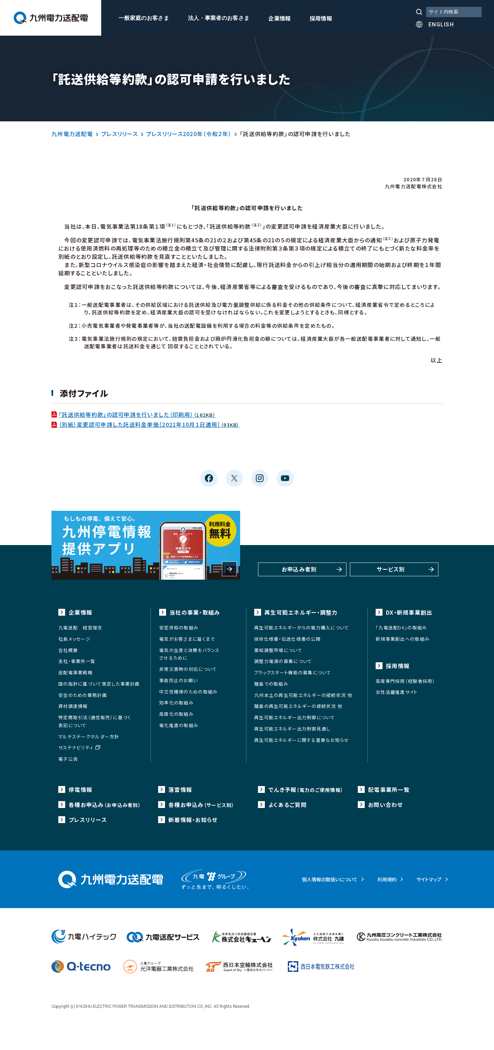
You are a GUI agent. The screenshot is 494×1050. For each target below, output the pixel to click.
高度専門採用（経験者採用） (405, 681)
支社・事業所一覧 (76, 661)
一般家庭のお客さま (144, 18)
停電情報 (80, 789)
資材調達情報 (73, 706)
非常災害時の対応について (188, 669)
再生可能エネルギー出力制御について (294, 717)
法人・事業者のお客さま (219, 18)
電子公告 (68, 759)
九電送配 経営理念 (80, 627)
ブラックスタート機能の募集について (292, 672)
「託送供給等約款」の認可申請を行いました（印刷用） (133, 414)
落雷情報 (180, 789)
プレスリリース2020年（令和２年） (189, 134)
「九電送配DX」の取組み (401, 627)
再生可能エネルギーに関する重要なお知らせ (301, 740)
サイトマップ (429, 879)
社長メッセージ (74, 639)
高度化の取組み (176, 714)
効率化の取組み (176, 702)
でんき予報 (305, 789)
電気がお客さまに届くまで (187, 639)
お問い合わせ (385, 804)
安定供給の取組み (178, 627)
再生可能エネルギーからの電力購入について (301, 627)
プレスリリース (119, 134)
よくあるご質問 (287, 804)
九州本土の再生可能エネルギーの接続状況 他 (303, 695)
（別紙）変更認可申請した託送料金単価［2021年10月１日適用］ (145, 424)
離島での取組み (271, 683)
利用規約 (387, 879)
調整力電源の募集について (283, 661)
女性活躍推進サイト (397, 692)
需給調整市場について (278, 650)
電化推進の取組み (178, 725)
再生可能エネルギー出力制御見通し (292, 728)
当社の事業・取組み (194, 612)
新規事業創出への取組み (403, 639)
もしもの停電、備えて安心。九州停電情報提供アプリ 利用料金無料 (145, 545)
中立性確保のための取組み (188, 691)
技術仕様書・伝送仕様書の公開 (287, 639)
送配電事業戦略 (75, 672)
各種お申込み (105, 804)
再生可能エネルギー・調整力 (301, 612)
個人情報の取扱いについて (329, 879)
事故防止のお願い (178, 680)
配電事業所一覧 (389, 789)
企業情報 (279, 18)
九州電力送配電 (72, 134)
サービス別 (391, 569)
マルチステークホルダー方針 (88, 736)
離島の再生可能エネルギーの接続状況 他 (298, 706)
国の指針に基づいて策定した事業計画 (99, 683)
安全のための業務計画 (82, 695)
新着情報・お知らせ (193, 819)
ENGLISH (441, 24)
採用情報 (321, 18)
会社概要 (68, 650)
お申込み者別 (299, 569)
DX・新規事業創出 (409, 612)
